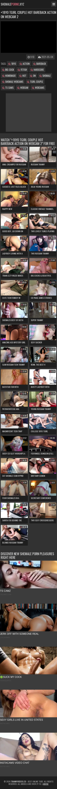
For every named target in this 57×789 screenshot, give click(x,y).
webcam (22, 88)
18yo (12, 64)
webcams (38, 88)
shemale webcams (12, 82)
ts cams (8, 88)
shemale (45, 76)
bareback (39, 64)
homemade (9, 76)
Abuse (45, 783)
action (25, 64)
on (33, 76)
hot (22, 76)
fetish (22, 70)
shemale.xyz (12, 4)
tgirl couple (35, 82)
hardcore (37, 70)
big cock (8, 70)
